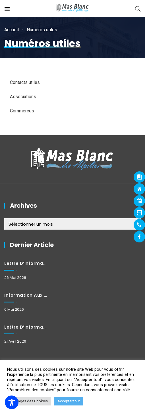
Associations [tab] (23, 96)
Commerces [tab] (22, 111)
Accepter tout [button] (68, 401)
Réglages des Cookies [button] (29, 401)
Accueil (11, 29)
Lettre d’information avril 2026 (25, 327)
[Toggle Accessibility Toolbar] (11, 402)
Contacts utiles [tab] (25, 82)
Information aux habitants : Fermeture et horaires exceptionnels (25, 295)
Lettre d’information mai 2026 (25, 263)
